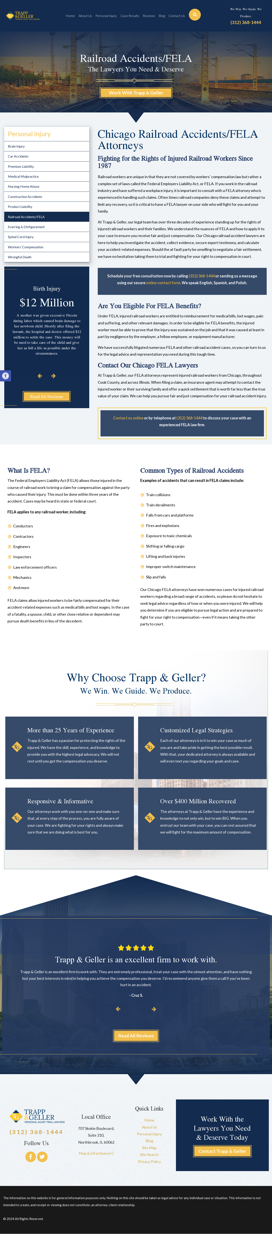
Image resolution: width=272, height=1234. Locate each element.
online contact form (163, 283)
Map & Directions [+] (96, 1153)
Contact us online (128, 418)
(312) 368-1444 (246, 22)
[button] (5, 375)
